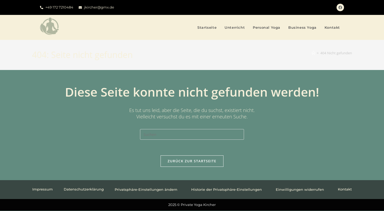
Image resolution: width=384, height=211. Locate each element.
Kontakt (345, 190)
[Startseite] (313, 53)
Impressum (42, 190)
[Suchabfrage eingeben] (192, 134)
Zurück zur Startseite (192, 161)
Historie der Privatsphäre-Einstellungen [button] (228, 189)
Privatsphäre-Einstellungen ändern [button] (147, 189)
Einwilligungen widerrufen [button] (301, 189)
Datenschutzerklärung (84, 190)
